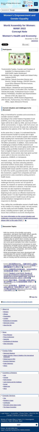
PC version (25, 3)
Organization (7, 316)
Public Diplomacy (8, 363)
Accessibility (14, 413)
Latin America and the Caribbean (12, 382)
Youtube (32, 5)
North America (7, 379)
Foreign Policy (7, 351)
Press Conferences (8, 337)
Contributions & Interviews (10, 341)
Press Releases (7, 335)
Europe (5, 384)
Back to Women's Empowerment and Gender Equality (17, 302)
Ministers (5, 312)
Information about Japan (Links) (12, 405)
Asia (4, 375)
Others (5, 365)
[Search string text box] (15, 10)
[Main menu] (36, 4)
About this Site (7, 325)
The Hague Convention (9, 407)
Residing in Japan (8, 400)
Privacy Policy (23, 413)
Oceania (5, 377)
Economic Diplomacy (9, 361)
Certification (6, 402)
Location (5, 318)
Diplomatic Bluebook (9, 353)
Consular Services (8, 395)
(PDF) (20, 270)
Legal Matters (5, 413)
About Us (5, 309)
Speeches (6, 339)
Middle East (6, 386)
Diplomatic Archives (8, 323)
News (4, 332)
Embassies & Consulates (10, 320)
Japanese (30, 2)
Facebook (26, 5)
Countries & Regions (9, 373)
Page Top (34, 297)
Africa (5, 388)
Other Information (8, 343)
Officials (5, 314)
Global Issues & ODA (9, 359)
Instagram (29, 5)
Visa (4, 398)
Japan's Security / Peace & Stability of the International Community (18, 356)
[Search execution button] (33, 10)
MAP (18, 425)
